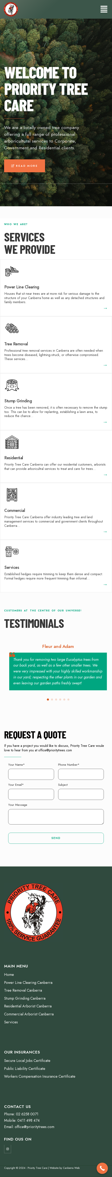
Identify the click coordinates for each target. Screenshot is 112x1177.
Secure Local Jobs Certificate (27, 1060)
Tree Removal (16, 344)
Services (11, 567)
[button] (24, 165)
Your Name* (16, 764)
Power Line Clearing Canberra (28, 982)
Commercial (14, 511)
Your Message (17, 805)
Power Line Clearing (21, 287)
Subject (63, 784)
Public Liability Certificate (24, 1068)
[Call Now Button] (102, 1168)
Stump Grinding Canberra (24, 998)
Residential (13, 458)
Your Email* (16, 784)
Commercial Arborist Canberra (29, 1014)
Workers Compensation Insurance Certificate (39, 1076)
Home (9, 974)
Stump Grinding (18, 401)
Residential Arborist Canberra (28, 1006)
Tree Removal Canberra (23, 990)
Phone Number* (68, 764)
